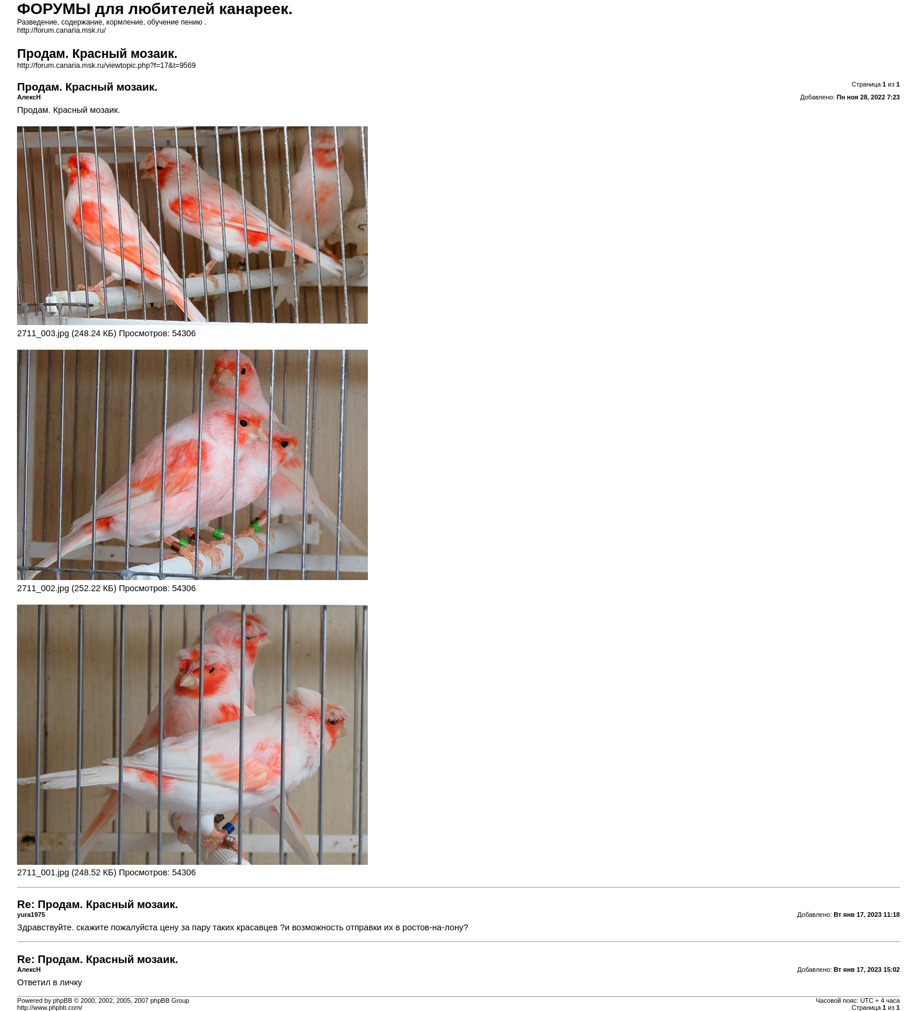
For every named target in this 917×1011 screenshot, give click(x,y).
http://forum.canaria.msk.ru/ (61, 30)
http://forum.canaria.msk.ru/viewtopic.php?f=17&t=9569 (106, 65)
